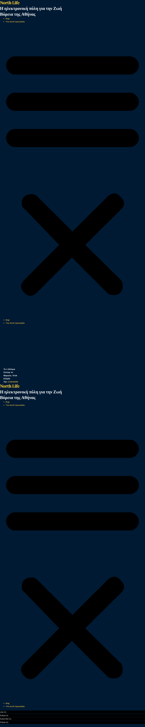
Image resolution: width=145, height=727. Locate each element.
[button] (72, 172)
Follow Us (4, 715)
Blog (7, 19)
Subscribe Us (5, 719)
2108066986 (13, 382)
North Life (9, 386)
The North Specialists (15, 22)
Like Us (3, 712)
